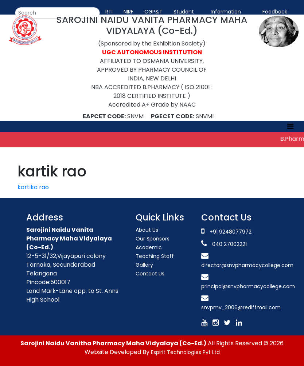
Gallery (144, 264)
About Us (147, 230)
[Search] (57, 13)
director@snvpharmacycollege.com (247, 265)
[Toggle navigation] (290, 126)
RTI (109, 11)
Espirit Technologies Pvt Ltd (185, 352)
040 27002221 (229, 244)
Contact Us (150, 273)
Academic (149, 247)
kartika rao (33, 187)
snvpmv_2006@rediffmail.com (241, 307)
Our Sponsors (152, 238)
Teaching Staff (155, 256)
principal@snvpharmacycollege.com (248, 286)
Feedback (274, 11)
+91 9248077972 (231, 231)
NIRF (128, 11)
